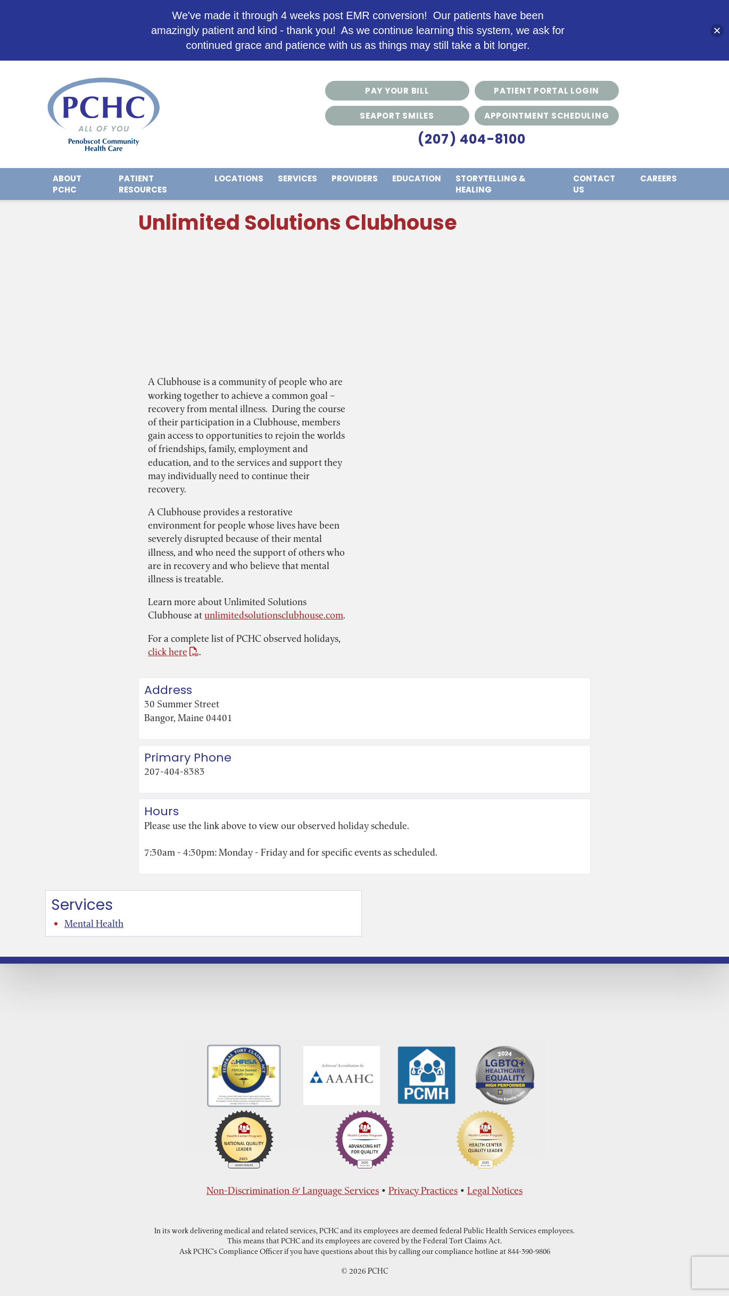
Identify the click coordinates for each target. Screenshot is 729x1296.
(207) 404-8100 (472, 139)
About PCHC (67, 184)
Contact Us (594, 184)
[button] (717, 30)
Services (297, 178)
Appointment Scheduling (546, 115)
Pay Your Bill (397, 90)
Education (416, 178)
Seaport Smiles (397, 115)
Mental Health (93, 923)
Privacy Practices (423, 1190)
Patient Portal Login (546, 90)
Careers (658, 178)
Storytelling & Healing (490, 184)
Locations (238, 178)
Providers (355, 178)
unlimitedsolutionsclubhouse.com (273, 615)
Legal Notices (495, 1190)
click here (173, 651)
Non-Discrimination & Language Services (292, 1190)
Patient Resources (143, 184)
